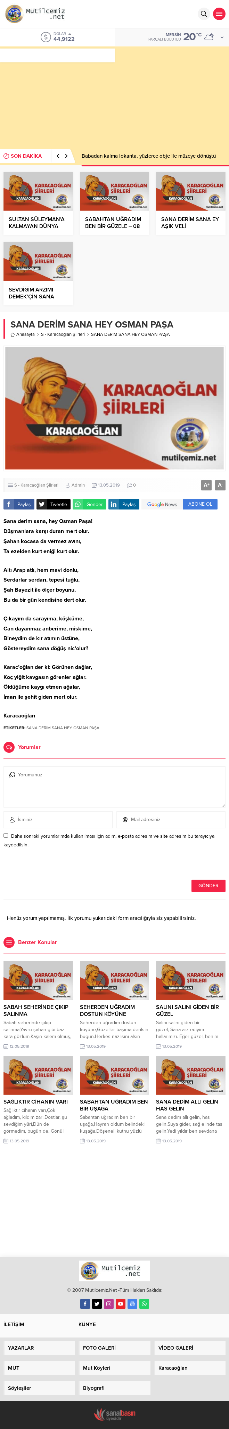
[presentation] (51, 865)
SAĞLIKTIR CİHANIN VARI (35, 1101)
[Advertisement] (114, 94)
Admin (78, 485)
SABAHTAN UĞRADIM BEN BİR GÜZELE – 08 (113, 223)
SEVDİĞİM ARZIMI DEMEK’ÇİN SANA (31, 293)
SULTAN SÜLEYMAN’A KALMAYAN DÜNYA (37, 223)
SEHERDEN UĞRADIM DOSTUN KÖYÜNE (107, 1011)
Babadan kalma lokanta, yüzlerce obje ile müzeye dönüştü (149, 156)
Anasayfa (22, 334)
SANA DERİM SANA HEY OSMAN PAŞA (62, 727)
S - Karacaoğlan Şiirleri (63, 334)
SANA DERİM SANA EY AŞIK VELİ (190, 223)
